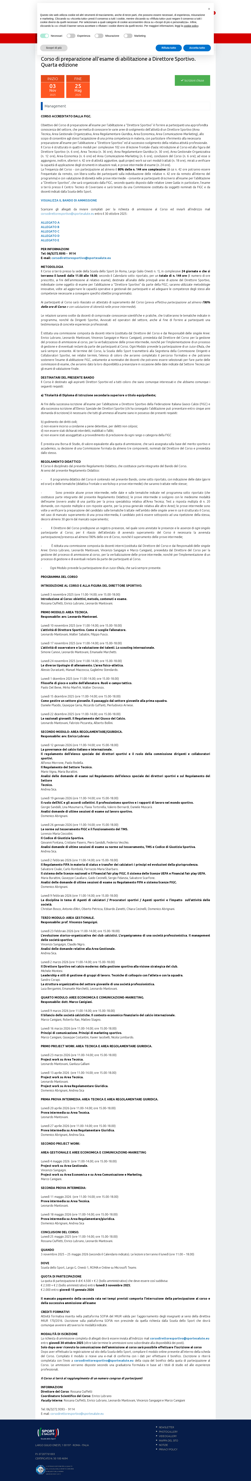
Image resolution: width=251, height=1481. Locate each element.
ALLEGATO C (50, 231)
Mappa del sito (168, 1440)
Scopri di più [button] (54, 47)
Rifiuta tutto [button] (169, 47)
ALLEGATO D (50, 235)
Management (55, 106)
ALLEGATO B (50, 227)
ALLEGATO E (50, 240)
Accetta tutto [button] (197, 47)
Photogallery (168, 1431)
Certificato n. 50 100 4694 (51, 1458)
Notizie (163, 1445)
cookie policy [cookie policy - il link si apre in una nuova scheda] (191, 25)
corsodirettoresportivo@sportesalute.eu (67, 213)
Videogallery (168, 1436)
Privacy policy (168, 1449)
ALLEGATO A (50, 222)
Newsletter (166, 1427)
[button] (209, 9)
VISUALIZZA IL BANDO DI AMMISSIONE (69, 200)
